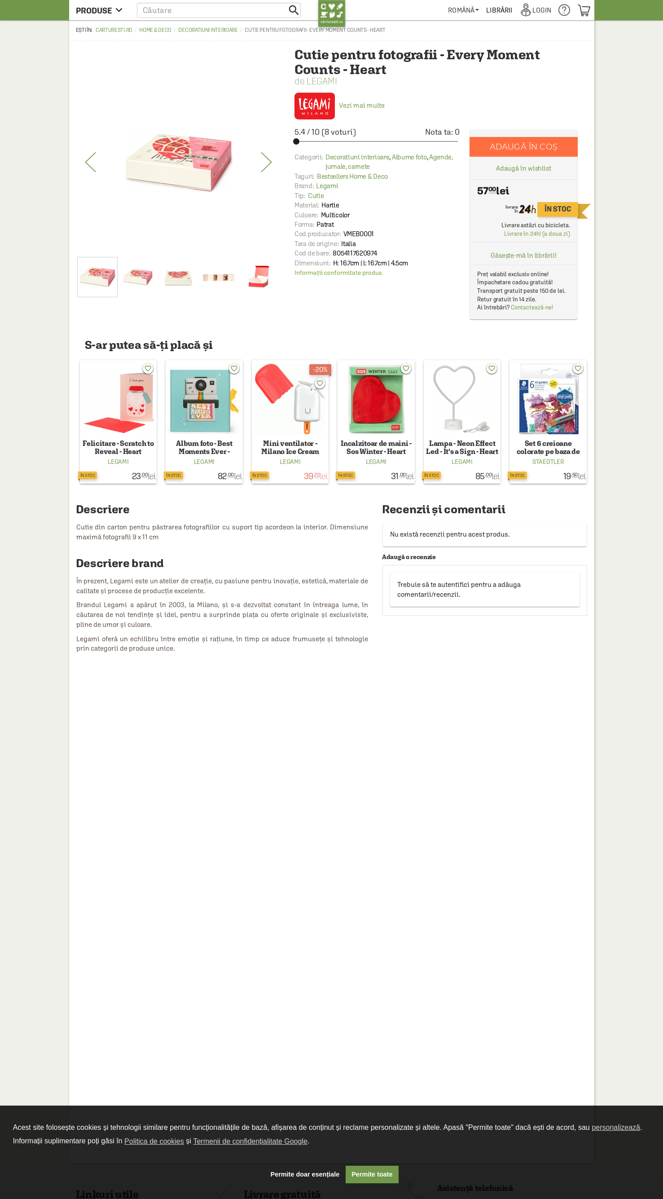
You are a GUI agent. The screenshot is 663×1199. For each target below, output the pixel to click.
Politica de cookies (154, 1141)
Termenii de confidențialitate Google (250, 1141)
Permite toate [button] (371, 1174)
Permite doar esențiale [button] (305, 1174)
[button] (219, 10)
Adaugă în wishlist (523, 168)
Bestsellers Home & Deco (352, 176)
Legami (322, 81)
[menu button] (101, 10)
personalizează (616, 1127)
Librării (499, 10)
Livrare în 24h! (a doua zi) (537, 233)
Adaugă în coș (524, 146)
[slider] (377, 141)
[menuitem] (463, 10)
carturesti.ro (114, 30)
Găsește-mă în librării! (524, 255)
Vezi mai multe (339, 105)
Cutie (316, 195)
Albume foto (409, 157)
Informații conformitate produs (338, 272)
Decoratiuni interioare (207, 30)
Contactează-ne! (532, 307)
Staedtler (548, 461)
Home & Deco (155, 30)
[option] (178, 162)
